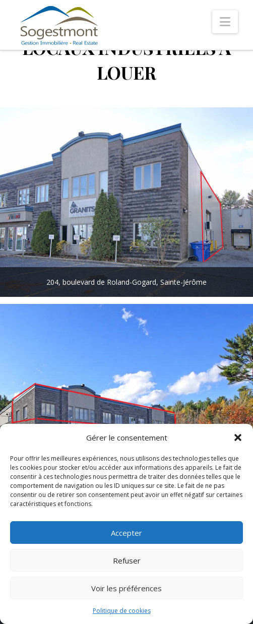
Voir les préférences (126, 588)
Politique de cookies (122, 610)
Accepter (126, 533)
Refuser (127, 560)
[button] (238, 437)
